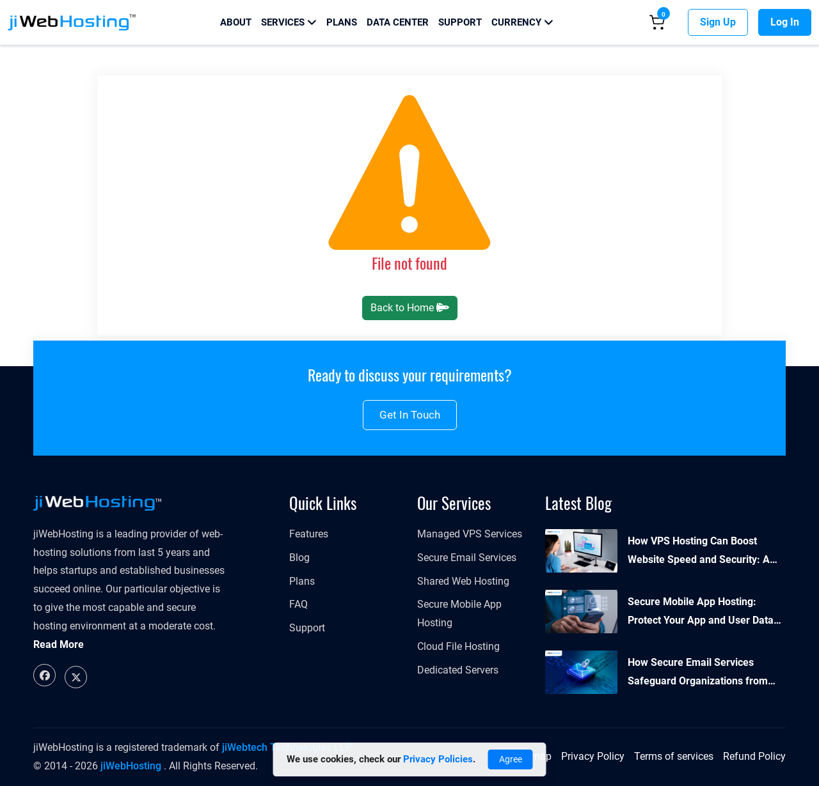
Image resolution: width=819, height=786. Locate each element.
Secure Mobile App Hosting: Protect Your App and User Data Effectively (701, 613)
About (235, 22)
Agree (510, 759)
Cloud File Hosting (458, 646)
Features (308, 534)
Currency (522, 22)
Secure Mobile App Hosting (459, 613)
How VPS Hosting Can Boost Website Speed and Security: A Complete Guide (699, 552)
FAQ (298, 604)
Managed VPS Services (469, 534)
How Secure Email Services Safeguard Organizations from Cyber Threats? (698, 673)
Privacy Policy (592, 756)
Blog (299, 557)
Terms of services (673, 756)
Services (289, 22)
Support (460, 22)
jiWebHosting (130, 766)
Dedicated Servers (457, 670)
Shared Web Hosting (463, 581)
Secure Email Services (466, 557)
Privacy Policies (438, 759)
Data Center (398, 22)
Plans (341, 22)
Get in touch (409, 414)
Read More (58, 644)
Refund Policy (754, 756)
